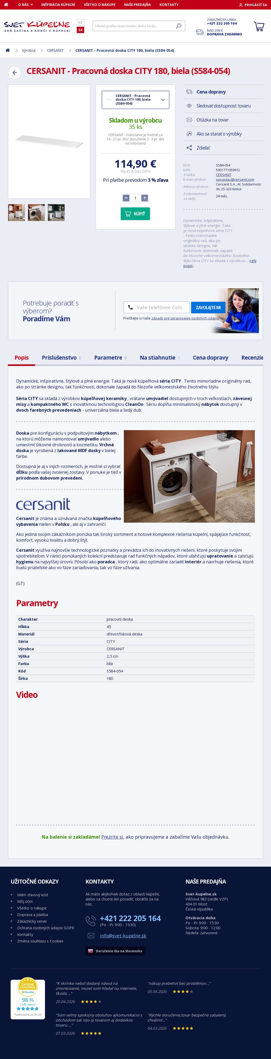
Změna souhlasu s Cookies (40, 941)
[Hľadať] (139, 26)
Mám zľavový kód (32, 894)
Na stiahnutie (160, 357)
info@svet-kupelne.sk (123, 935)
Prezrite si (112, 837)
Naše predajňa (137, 4)
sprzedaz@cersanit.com (235, 179)
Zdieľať (203, 148)
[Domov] (9, 4)
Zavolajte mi (208, 307)
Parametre (110, 357)
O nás (23, 4)
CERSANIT (223, 174)
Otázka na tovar (212, 120)
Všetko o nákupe (99, 4)
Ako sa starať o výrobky (219, 134)
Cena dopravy (210, 357)
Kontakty (169, 4)
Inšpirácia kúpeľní (58, 4)
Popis (22, 357)
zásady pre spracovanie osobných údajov (185, 318)
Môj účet (25, 901)
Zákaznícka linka (224, 21)
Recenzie (252, 357)
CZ (80, 22)
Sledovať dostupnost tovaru (224, 106)
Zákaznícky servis (32, 921)
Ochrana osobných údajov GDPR (45, 927)
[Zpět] (14, 72)
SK (80, 29)
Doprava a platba (32, 914)
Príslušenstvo (61, 357)
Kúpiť (139, 214)
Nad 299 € (224, 32)
